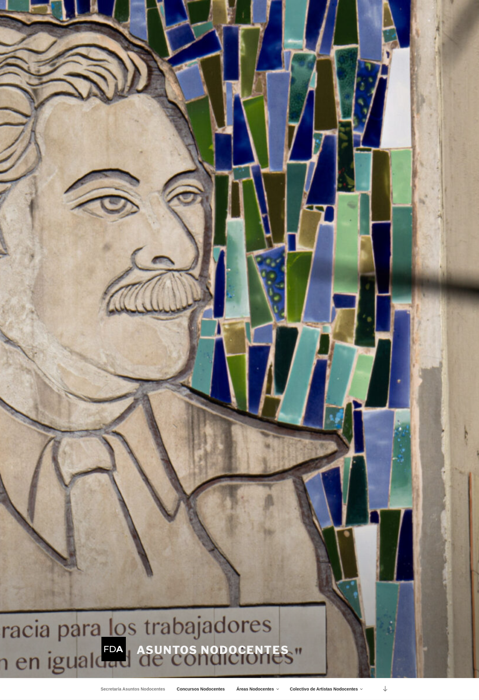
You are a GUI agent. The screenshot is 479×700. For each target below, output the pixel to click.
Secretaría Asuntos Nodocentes (133, 689)
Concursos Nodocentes (201, 689)
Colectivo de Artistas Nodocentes (327, 689)
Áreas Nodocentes (258, 689)
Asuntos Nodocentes (213, 650)
